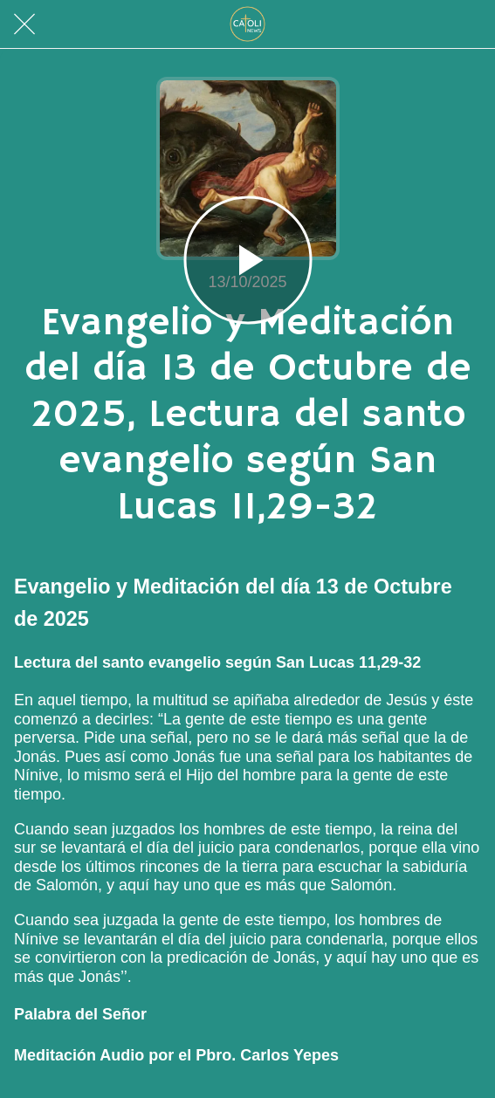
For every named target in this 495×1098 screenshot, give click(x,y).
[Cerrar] (24, 24)
